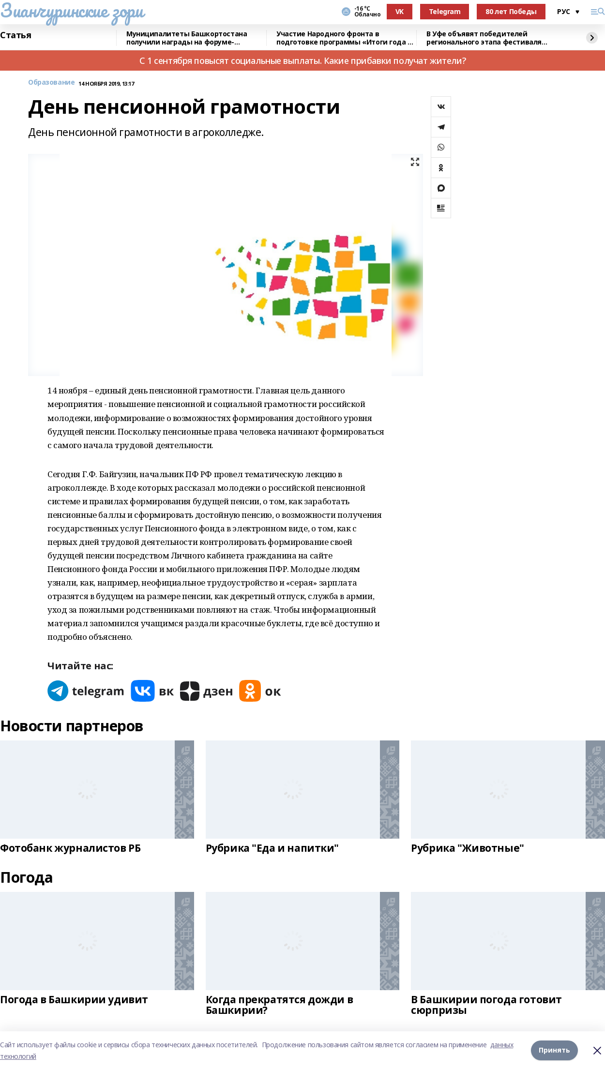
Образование (51, 82)
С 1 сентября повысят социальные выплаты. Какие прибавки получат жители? (302, 60)
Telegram (445, 11)
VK (399, 11)
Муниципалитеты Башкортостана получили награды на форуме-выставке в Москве (186, 38)
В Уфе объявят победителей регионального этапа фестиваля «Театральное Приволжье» (484, 38)
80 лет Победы (511, 11)
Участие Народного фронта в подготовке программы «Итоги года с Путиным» (343, 38)
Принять (554, 1050)
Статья (15, 35)
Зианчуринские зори (71, 10)
